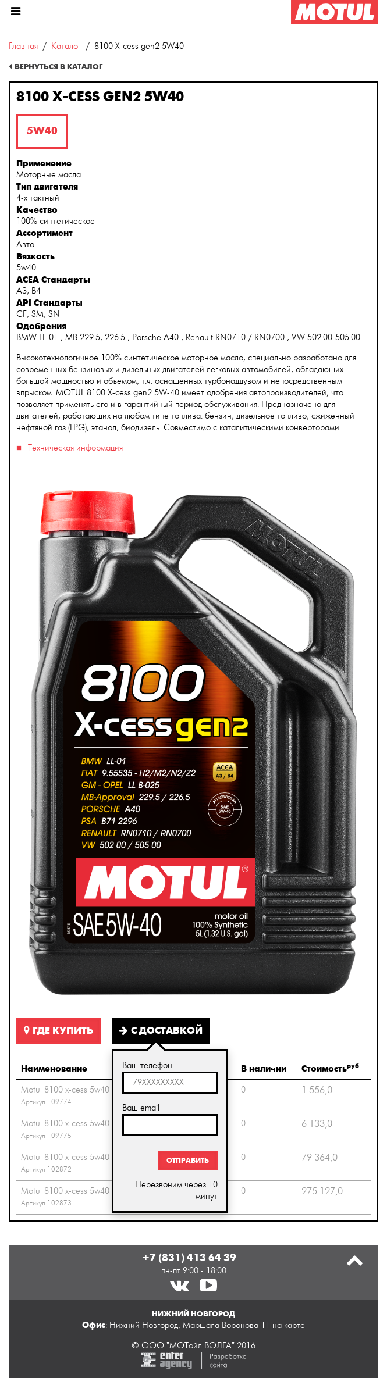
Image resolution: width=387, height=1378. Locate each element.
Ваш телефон (147, 1065)
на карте (288, 1325)
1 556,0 (316, 1090)
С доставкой (161, 1031)
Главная (23, 46)
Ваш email (140, 1108)
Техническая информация (75, 448)
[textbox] (170, 1083)
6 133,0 (316, 1124)
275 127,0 (322, 1191)
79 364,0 (319, 1157)
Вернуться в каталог (58, 67)
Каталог (66, 46)
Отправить (187, 1160)
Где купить (58, 1031)
